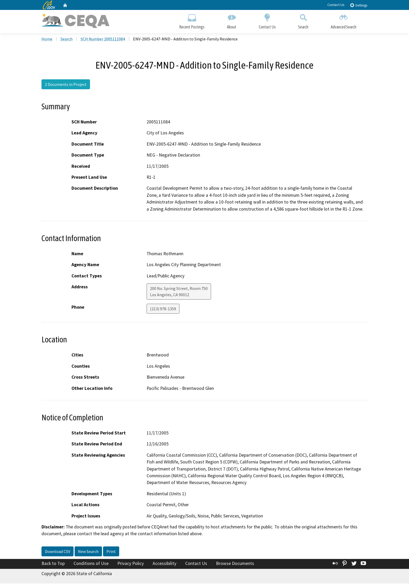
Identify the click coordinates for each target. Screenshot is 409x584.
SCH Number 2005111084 (103, 39)
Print (111, 552)
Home (46, 39)
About (231, 20)
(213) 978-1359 (163, 309)
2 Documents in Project (66, 84)
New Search (88, 552)
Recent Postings (191, 20)
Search (303, 20)
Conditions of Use (91, 564)
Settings (358, 5)
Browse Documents (235, 564)
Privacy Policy (130, 564)
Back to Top (53, 564)
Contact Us (336, 4)
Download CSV (57, 552)
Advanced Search (343, 20)
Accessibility (164, 564)
